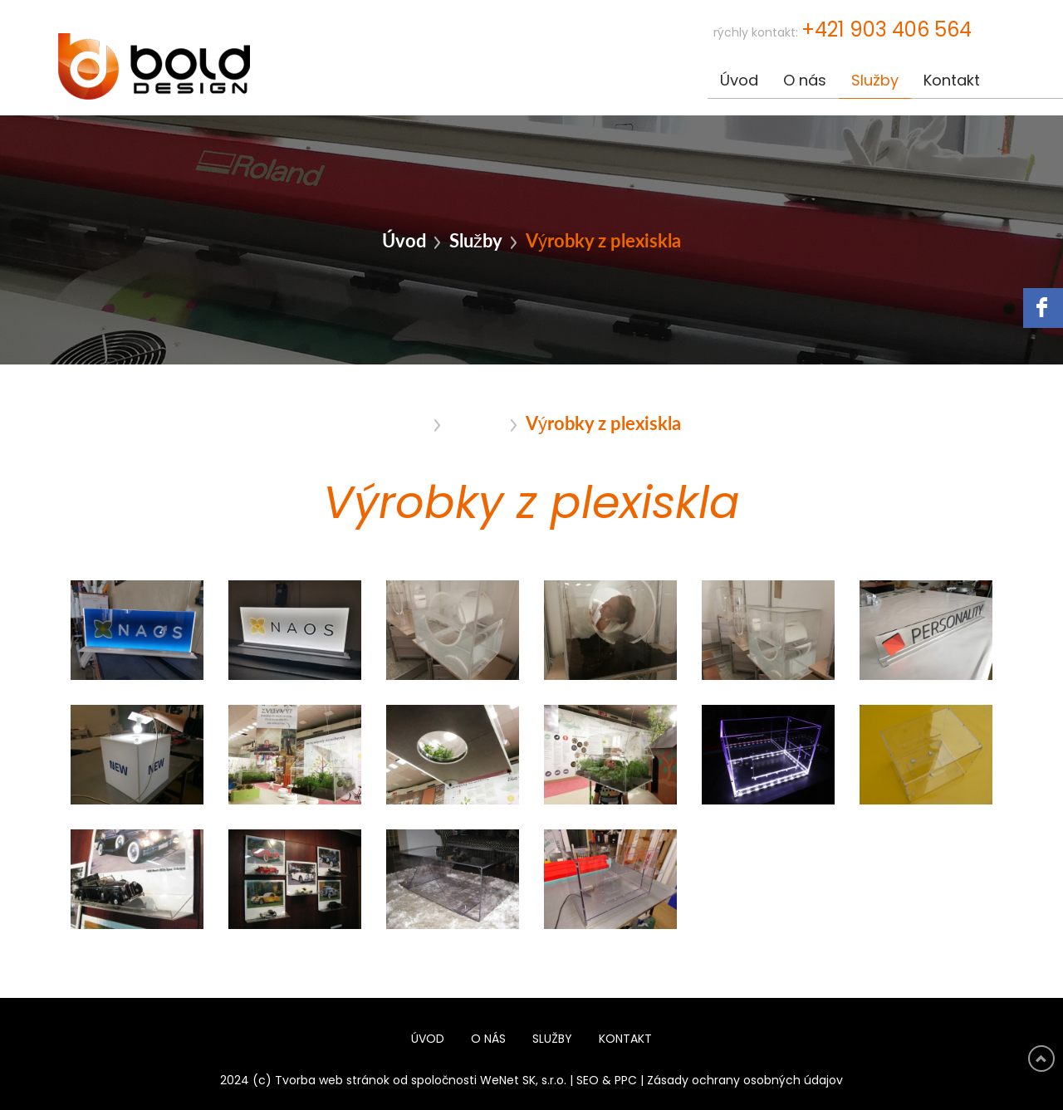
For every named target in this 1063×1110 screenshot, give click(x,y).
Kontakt (951, 81)
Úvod (739, 81)
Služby (875, 81)
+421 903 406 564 (886, 31)
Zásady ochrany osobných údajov (745, 1081)
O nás (804, 81)
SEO (587, 1081)
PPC (626, 1081)
